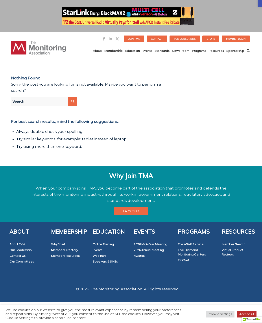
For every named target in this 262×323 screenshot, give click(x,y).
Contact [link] (157, 38)
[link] (260, 3)
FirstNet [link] (183, 260)
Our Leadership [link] (20, 250)
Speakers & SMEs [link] (105, 261)
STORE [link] (211, 38)
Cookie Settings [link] (220, 314)
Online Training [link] (103, 244)
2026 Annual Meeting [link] (149, 250)
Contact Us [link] (17, 255)
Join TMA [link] (134, 38)
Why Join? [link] (58, 244)
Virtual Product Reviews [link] (232, 252)
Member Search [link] (233, 244)
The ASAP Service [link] (190, 244)
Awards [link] (139, 255)
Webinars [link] (99, 255)
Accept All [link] (246, 314)
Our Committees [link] (21, 261)
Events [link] (97, 250)
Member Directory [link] (64, 250)
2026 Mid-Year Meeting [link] (150, 244)
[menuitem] (134, 39)
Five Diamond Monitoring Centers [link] (192, 252)
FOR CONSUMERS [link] (185, 38)
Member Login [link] (235, 38)
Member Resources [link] (65, 255)
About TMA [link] (17, 244)
